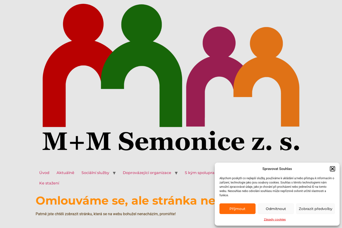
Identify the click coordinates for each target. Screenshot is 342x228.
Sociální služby (95, 172)
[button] (332, 168)
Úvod (44, 172)
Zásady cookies (275, 219)
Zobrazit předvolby (315, 208)
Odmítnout (276, 208)
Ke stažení (49, 183)
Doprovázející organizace (147, 172)
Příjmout (237, 208)
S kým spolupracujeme (207, 172)
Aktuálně (65, 172)
